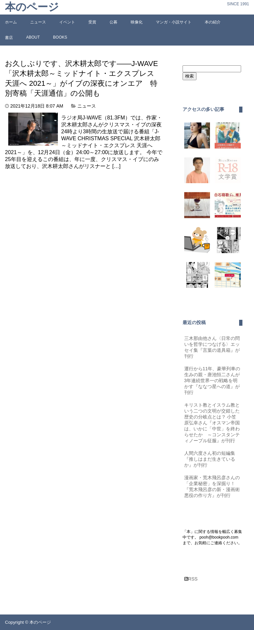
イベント (67, 22)
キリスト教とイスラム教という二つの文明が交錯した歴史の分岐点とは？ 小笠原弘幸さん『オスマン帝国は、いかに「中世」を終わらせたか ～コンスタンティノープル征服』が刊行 (212, 422)
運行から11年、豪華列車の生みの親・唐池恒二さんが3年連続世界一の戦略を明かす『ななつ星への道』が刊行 (212, 380)
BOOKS (60, 37)
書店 (9, 37)
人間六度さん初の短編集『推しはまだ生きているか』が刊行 (209, 459)
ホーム (11, 22)
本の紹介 (213, 22)
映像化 (137, 22)
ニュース (38, 22)
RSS (191, 578)
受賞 (92, 22)
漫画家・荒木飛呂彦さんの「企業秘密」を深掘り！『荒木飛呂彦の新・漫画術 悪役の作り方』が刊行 (213, 486)
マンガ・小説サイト (173, 22)
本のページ (32, 7)
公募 (113, 22)
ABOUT (33, 37)
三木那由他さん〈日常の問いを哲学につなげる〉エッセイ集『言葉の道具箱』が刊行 (212, 347)
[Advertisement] (60, 227)
